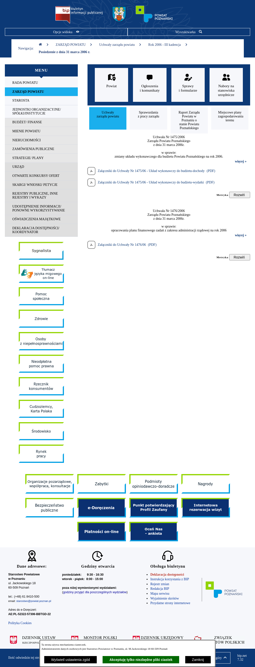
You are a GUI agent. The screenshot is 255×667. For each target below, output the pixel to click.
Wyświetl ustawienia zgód (70, 660)
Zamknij (198, 660)
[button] (218, 658)
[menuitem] (41, 82)
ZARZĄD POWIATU (74, 45)
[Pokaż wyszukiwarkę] (189, 32)
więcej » (240, 161)
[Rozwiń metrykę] (239, 195)
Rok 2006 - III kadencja (168, 45)
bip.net (242, 658)
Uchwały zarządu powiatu (120, 45)
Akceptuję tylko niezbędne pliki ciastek (140, 660)
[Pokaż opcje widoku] (66, 32)
